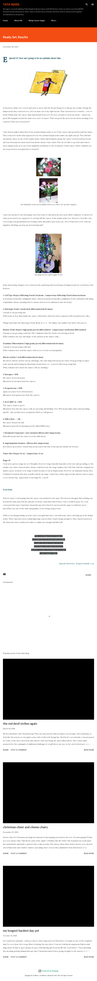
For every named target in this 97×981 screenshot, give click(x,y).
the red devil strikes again (20, 723)
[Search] (86, 4)
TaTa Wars (11, 4)
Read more (89, 750)
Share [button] (88, 575)
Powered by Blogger (48, 971)
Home (5, 20)
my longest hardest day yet (21, 930)
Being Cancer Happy (37, 20)
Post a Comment (19, 750)
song (92, 563)
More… (54, 20)
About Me (18, 20)
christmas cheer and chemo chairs (25, 827)
